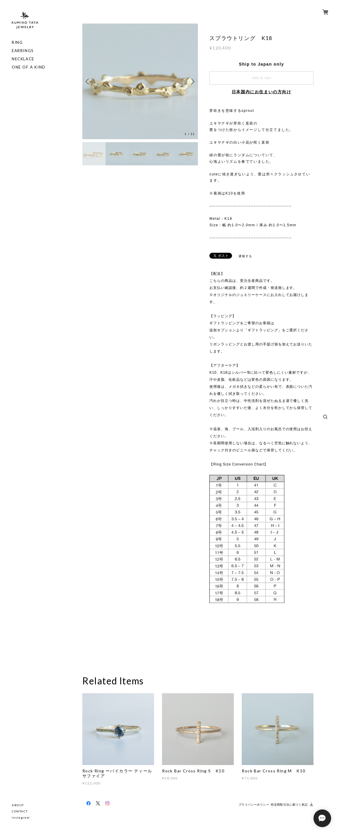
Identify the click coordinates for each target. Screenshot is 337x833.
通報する (245, 256)
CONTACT (20, 811)
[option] (140, 81)
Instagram (21, 817)
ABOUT (18, 805)
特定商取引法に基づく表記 (289, 804)
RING (17, 42)
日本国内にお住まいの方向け (261, 91)
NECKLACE (23, 59)
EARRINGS (23, 51)
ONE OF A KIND (29, 67)
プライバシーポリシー (253, 804)
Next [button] (192, 81)
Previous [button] (88, 81)
